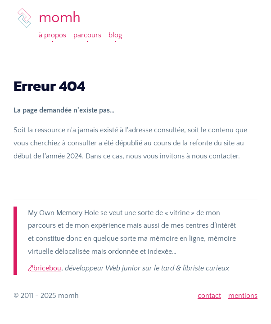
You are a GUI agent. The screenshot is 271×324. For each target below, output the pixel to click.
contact (209, 296)
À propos (52, 35)
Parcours (87, 35)
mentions (242, 296)
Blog (115, 35)
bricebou (47, 268)
